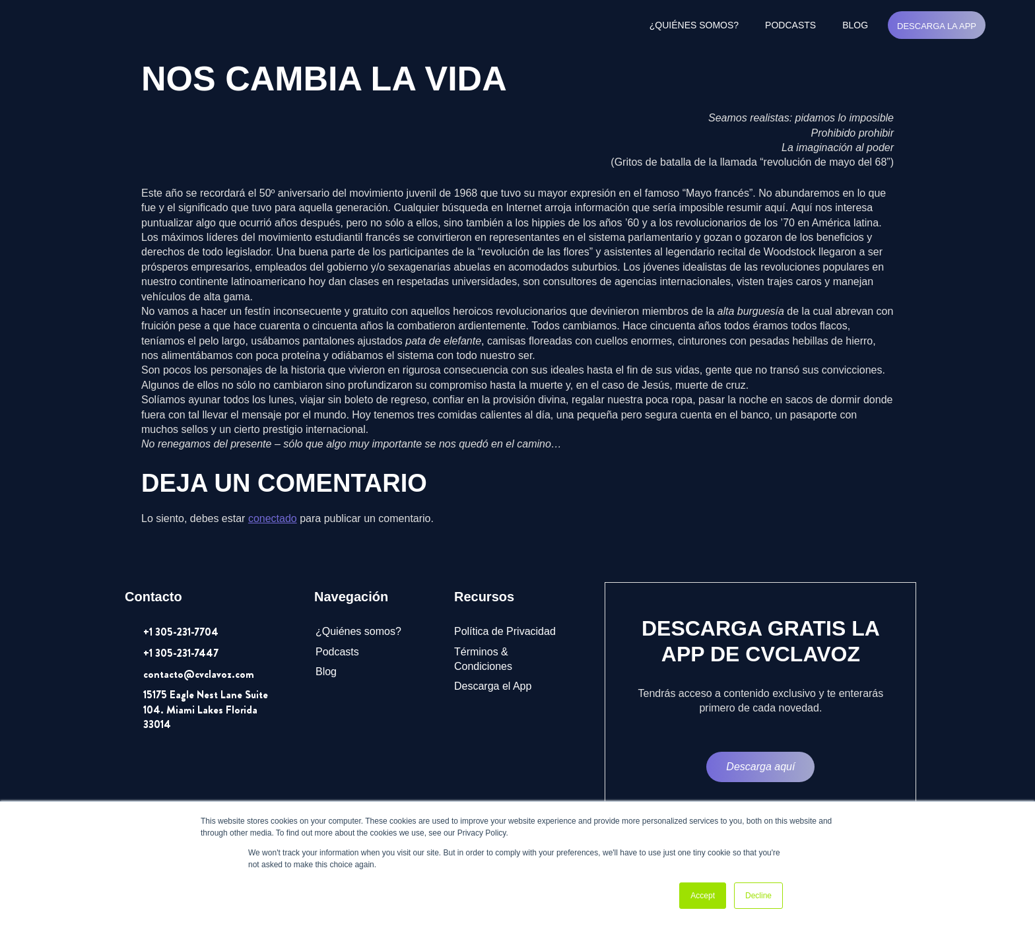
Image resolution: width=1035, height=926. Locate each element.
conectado (272, 518)
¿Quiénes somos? (694, 25)
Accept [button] (702, 895)
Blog (855, 25)
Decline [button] (758, 895)
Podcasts (790, 25)
